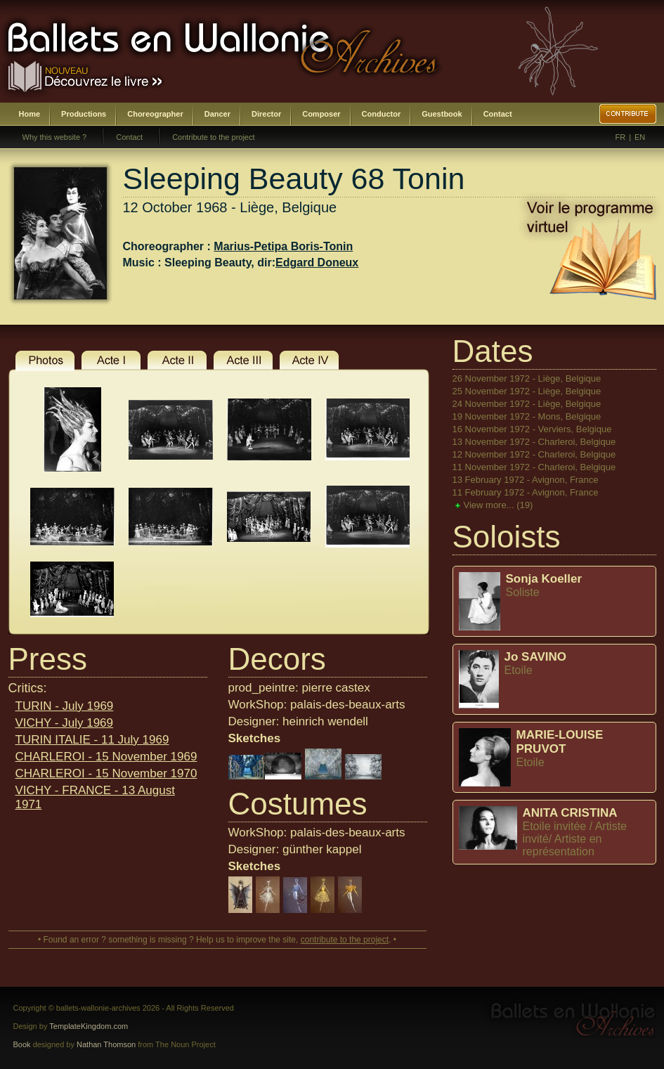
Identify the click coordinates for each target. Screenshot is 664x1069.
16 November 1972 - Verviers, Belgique (532, 429)
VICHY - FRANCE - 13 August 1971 (95, 797)
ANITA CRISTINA (570, 812)
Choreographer (155, 114)
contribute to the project (345, 940)
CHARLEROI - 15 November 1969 (106, 756)
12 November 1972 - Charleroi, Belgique (534, 454)
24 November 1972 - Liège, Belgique (527, 404)
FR (621, 137)
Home (30, 114)
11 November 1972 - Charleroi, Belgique (534, 467)
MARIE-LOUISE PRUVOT (560, 742)
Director (266, 114)
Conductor (381, 114)
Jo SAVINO (535, 656)
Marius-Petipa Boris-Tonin (283, 246)
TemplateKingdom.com (88, 1026)
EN (639, 137)
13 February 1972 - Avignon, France (526, 479)
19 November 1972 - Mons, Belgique (527, 416)
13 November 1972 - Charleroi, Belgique (534, 441)
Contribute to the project (213, 137)
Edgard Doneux (316, 262)
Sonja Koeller (544, 578)
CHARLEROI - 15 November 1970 (106, 773)
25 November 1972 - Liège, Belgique (527, 391)
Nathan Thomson (106, 1044)
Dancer (217, 114)
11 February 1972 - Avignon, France (526, 492)
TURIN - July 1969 (64, 706)
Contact (497, 114)
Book (22, 1044)
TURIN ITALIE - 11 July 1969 (92, 739)
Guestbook (442, 114)
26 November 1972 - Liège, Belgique (527, 378)
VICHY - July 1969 (64, 723)
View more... (498, 505)
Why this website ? (54, 137)
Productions (83, 114)
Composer (321, 114)
